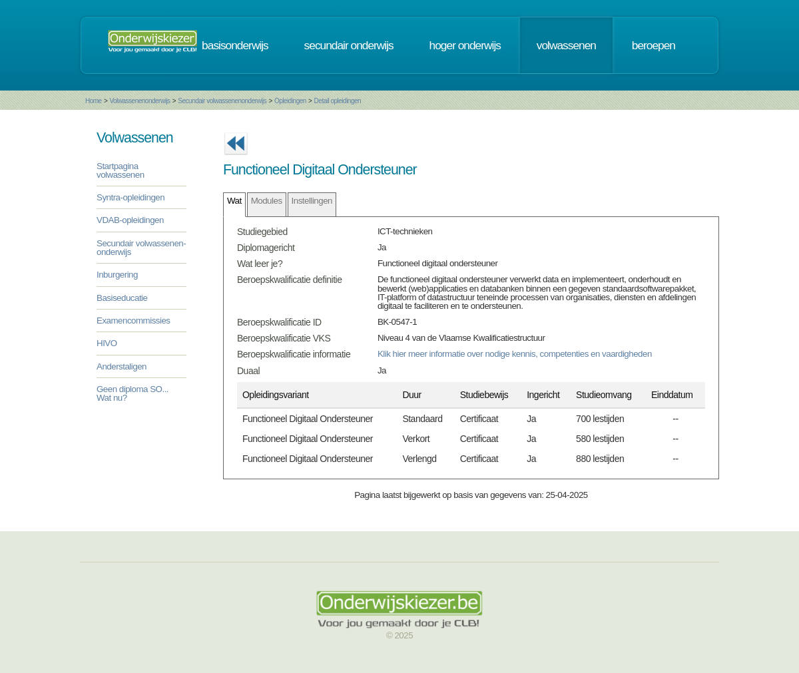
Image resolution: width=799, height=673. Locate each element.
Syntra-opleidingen (130, 197)
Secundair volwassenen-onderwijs (141, 247)
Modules (266, 201)
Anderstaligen (121, 366)
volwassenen (566, 45)
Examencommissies (133, 321)
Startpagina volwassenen (120, 170)
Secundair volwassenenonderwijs (222, 101)
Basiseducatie (122, 298)
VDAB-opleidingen (130, 220)
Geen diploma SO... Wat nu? (132, 393)
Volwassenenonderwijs (139, 101)
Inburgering (117, 275)
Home (93, 101)
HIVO (107, 343)
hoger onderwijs (465, 45)
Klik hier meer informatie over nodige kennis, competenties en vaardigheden (515, 354)
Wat (234, 201)
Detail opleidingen (338, 101)
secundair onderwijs (349, 45)
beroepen (653, 45)
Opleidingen (290, 101)
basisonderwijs (235, 45)
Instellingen (312, 201)
